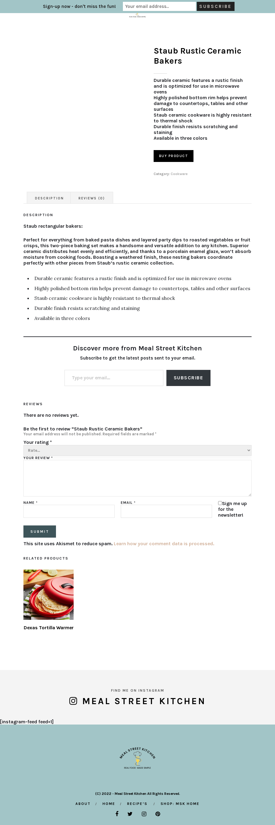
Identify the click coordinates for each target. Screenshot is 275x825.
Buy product (173, 156)
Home (109, 804)
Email (128, 502)
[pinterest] (157, 814)
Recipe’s (137, 804)
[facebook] (116, 814)
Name (30, 502)
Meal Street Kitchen (144, 701)
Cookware (179, 174)
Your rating (37, 442)
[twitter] (130, 814)
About (83, 804)
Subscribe (189, 378)
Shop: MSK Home (180, 804)
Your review (38, 458)
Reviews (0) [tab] (91, 198)
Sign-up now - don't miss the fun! (79, 6)
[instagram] (144, 814)
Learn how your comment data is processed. (164, 543)
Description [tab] (49, 198)
